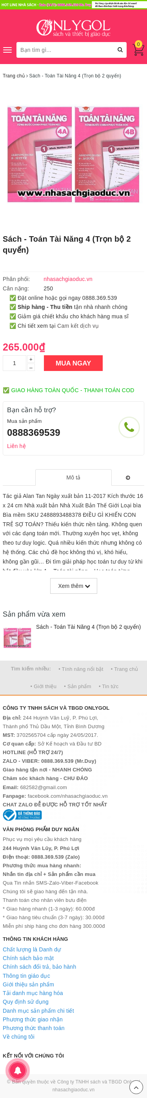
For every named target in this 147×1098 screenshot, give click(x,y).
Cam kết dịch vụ (78, 326)
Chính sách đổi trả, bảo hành (39, 967)
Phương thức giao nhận (33, 1019)
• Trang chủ (124, 669)
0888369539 (33, 432)
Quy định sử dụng (26, 1002)
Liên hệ (16, 446)
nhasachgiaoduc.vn (74, 1089)
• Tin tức (108, 686)
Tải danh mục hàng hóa (33, 993)
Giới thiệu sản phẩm (28, 984)
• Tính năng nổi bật (80, 669)
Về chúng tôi (18, 1037)
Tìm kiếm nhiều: (31, 669)
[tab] (73, 477)
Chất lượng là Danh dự (32, 949)
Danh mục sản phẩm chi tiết (38, 1011)
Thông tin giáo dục (26, 976)
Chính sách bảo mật (28, 958)
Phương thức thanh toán (34, 1028)
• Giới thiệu (44, 686)
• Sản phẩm (77, 686)
